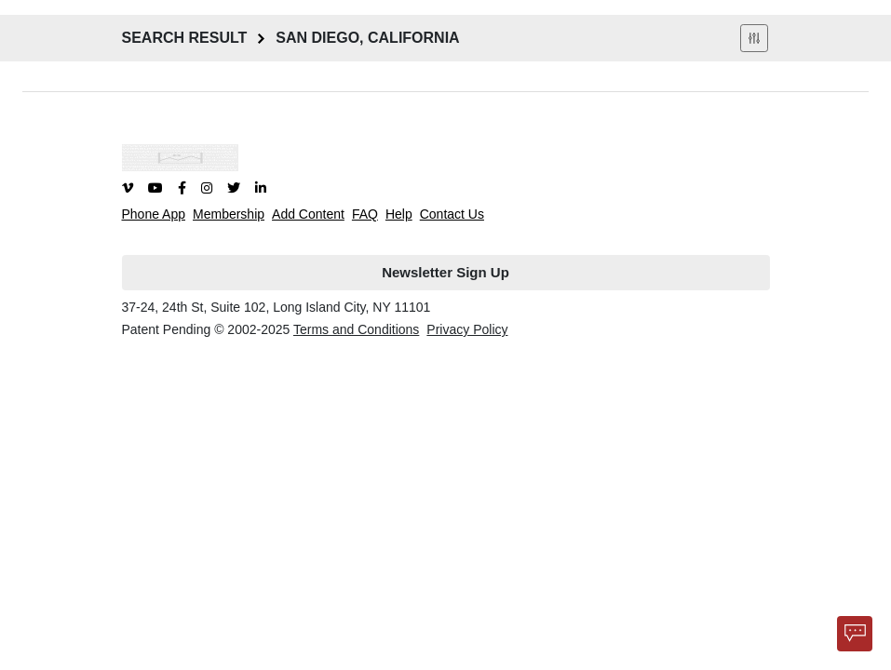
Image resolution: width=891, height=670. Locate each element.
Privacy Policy (466, 329)
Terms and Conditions (356, 329)
